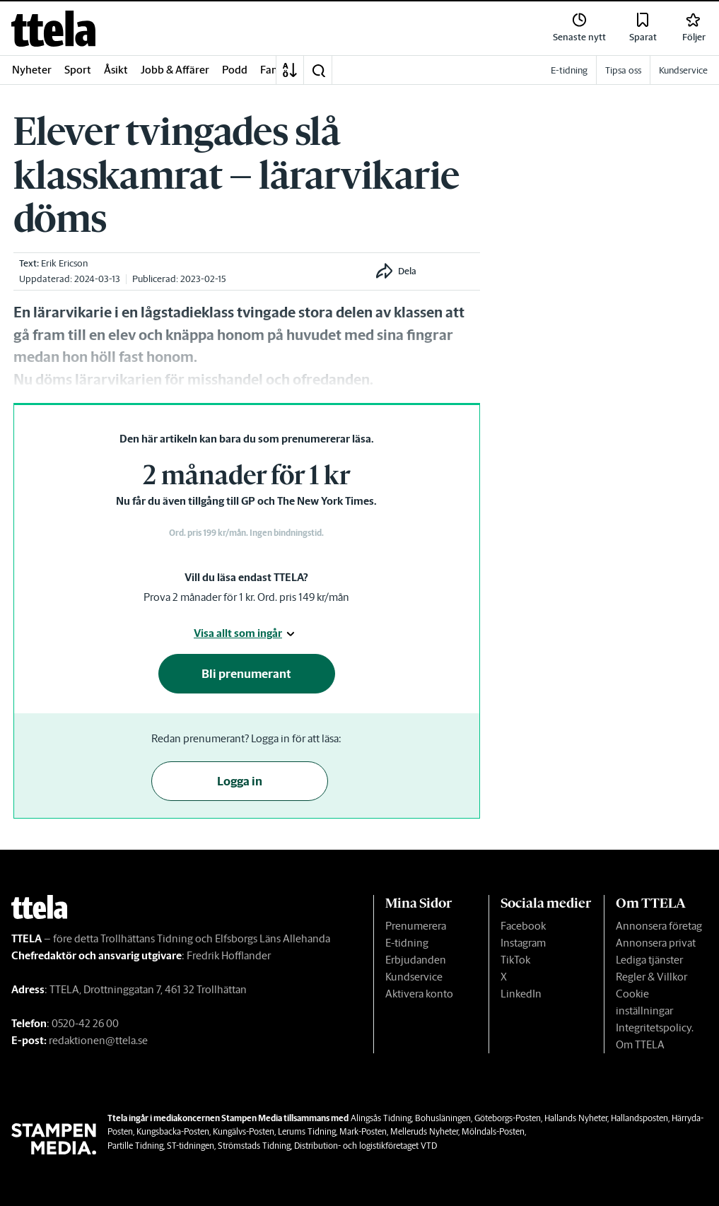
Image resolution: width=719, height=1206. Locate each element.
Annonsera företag (659, 925)
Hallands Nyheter (575, 1118)
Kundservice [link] (683, 70)
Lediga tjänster (649, 959)
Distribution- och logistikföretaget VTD (365, 1145)
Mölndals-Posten (493, 1131)
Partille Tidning (135, 1145)
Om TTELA (640, 1044)
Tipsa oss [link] (623, 70)
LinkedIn (521, 993)
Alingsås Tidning (381, 1118)
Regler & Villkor (651, 976)
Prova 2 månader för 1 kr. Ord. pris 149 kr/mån (246, 597)
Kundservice (414, 976)
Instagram (523, 942)
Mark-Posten (363, 1131)
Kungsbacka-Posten (172, 1131)
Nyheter (32, 69)
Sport (77, 69)
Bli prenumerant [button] (246, 673)
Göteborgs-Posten (507, 1118)
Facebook (523, 925)
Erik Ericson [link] (64, 263)
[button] (318, 70)
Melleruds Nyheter (424, 1131)
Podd (234, 69)
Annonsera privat (656, 942)
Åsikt (116, 69)
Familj (274, 69)
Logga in (239, 781)
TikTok (515, 959)
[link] (53, 29)
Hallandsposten (639, 1118)
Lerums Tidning (307, 1131)
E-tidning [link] (569, 70)
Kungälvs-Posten (243, 1131)
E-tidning (406, 942)
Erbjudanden (415, 959)
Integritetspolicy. (655, 1027)
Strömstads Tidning (254, 1145)
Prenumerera (415, 925)
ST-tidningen (190, 1145)
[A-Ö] (290, 70)
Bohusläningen (443, 1118)
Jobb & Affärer (175, 69)
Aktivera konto (419, 993)
